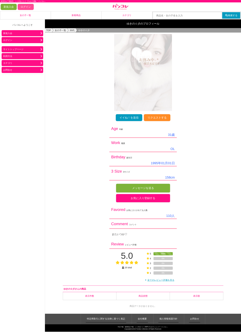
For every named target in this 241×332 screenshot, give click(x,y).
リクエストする (157, 117)
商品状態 (143, 296)
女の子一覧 (25, 15)
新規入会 (9, 6)
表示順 (196, 296)
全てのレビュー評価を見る (160, 280)
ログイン (26, 6)
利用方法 (7, 56)
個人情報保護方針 (168, 319)
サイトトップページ (13, 49)
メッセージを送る (143, 188)
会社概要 (142, 319)
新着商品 (76, 15)
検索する (231, 15)
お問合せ (7, 70)
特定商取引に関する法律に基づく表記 (106, 319)
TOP (48, 30)
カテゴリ (126, 15)
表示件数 (89, 296)
